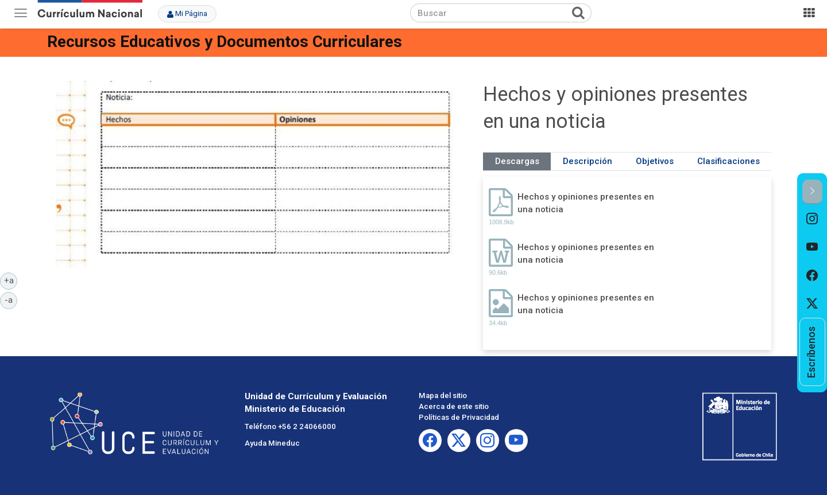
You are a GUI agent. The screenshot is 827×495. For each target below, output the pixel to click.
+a (11, 280)
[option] (812, 218)
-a (11, 299)
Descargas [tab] (517, 161)
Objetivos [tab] (655, 161)
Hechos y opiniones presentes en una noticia (585, 203)
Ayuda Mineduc (272, 443)
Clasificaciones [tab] (728, 161)
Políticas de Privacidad (459, 417)
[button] (812, 192)
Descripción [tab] (587, 161)
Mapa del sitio (443, 395)
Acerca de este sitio (454, 406)
